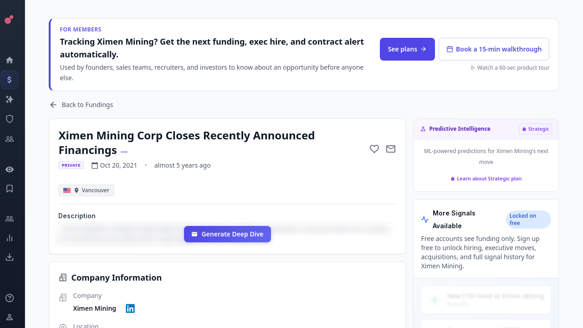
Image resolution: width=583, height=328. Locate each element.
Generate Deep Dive (231, 234)
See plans (409, 49)
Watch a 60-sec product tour (512, 68)
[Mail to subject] (393, 149)
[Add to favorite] (376, 149)
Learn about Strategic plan (488, 178)
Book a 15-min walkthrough (496, 49)
